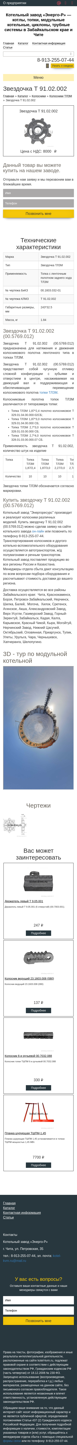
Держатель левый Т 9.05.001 (24, 901)
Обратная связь (15, 9)
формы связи (12, 1441)
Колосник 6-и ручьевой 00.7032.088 (28, 1056)
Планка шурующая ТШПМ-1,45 (25, 1133)
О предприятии (14, 3)
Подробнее (38, 933)
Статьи (7, 47)
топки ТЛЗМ (48, 392)
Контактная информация (48, 43)
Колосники (39, 96)
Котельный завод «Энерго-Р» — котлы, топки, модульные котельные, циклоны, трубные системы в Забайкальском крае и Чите (39, 25)
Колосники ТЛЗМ (60, 96)
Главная (8, 43)
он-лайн (38, 531)
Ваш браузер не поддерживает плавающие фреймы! (38, 728)
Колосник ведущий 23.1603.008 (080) (29, 978)
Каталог (23, 43)
